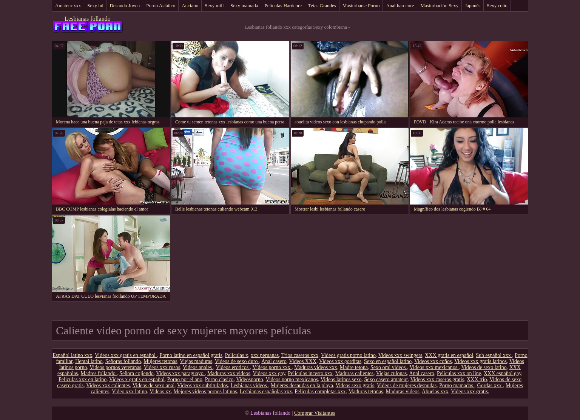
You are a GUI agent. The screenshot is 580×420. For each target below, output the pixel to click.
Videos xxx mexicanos (434, 367)
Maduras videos (403, 391)
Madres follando (99, 373)
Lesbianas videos (249, 385)
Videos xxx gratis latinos (480, 361)
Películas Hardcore (283, 5)
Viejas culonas (391, 373)
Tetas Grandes (322, 5)
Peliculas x (236, 355)
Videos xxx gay (269, 373)
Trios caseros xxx (299, 355)
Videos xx (160, 391)
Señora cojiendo (136, 373)
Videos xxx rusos (162, 367)
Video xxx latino (129, 391)
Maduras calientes (354, 373)
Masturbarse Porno (361, 5)
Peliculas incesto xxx (310, 373)
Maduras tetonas (366, 391)
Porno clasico (219, 379)
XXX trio (477, 379)
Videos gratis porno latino (348, 355)
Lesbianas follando (87, 18)
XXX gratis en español (449, 355)
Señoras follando (123, 361)
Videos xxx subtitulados (202, 385)
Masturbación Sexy (439, 5)
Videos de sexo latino (484, 367)
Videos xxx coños (433, 361)
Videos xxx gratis (469, 391)
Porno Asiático (160, 5)
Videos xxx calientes (108, 385)
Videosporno (249, 379)
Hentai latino (89, 361)
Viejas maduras (196, 361)
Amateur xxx (68, 5)
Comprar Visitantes (314, 413)
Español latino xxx (72, 355)
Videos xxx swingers (400, 355)
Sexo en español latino (388, 361)
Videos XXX (303, 361)
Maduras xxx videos (228, 373)
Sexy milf (214, 5)
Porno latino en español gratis (190, 355)
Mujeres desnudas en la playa (302, 385)
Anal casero (273, 361)
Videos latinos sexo (341, 379)
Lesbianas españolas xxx (266, 391)
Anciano (190, 5)
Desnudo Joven (125, 5)
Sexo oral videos (388, 367)
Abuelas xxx (435, 391)
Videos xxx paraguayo (180, 373)
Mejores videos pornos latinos (205, 391)
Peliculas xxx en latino (82, 379)
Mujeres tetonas (160, 361)
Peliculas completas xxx (320, 391)
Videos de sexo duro (237, 361)
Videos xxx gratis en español (126, 355)
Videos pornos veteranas (115, 367)
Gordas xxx (490, 385)
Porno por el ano (184, 379)
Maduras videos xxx (315, 367)
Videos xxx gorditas (340, 361)
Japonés (472, 5)
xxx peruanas (265, 355)
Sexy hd (95, 5)
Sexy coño (497, 5)
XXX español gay (502, 373)
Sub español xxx (494, 355)
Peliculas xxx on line (459, 373)
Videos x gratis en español (137, 379)
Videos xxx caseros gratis (437, 379)
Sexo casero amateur (386, 379)
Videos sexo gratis (355, 385)
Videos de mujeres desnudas (407, 385)
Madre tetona (354, 367)
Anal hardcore (400, 5)
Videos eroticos (233, 367)
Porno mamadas (456, 385)
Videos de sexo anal (154, 385)
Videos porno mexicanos (292, 379)
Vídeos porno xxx (272, 367)
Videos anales (198, 367)
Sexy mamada (244, 5)
